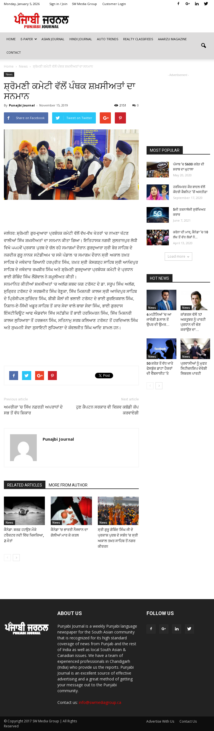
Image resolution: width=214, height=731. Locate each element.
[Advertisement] (71, 215)
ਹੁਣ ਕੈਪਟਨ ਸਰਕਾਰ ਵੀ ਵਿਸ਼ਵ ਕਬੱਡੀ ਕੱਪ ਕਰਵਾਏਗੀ (107, 410)
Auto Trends (107, 39)
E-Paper (29, 39)
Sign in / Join (58, 4)
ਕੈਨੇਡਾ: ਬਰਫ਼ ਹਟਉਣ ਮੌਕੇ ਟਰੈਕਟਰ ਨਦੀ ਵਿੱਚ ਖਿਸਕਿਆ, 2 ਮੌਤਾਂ (24, 535)
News (9, 74)
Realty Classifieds (138, 39)
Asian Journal (53, 39)
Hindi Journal (80, 39)
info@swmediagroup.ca (100, 702)
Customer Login (114, 4)
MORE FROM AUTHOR (68, 485)
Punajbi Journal (22, 105)
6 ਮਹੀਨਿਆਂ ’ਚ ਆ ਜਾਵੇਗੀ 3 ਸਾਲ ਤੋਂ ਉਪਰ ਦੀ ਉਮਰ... (159, 319)
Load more (178, 256)
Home (11, 39)
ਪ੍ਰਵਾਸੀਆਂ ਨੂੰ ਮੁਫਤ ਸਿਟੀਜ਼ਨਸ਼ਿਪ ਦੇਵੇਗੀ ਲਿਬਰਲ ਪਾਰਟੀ (194, 368)
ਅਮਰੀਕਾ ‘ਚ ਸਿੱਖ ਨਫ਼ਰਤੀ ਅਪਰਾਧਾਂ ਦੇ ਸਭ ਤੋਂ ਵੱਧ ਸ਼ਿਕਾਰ (33, 410)
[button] (203, 46)
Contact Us (188, 721)
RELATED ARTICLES (24, 485)
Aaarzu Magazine (172, 39)
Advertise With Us (160, 721)
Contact (13, 52)
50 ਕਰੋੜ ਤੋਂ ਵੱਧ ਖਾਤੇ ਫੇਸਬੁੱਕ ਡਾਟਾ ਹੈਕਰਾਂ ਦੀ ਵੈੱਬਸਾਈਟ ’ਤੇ (160, 368)
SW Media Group (84, 4)
